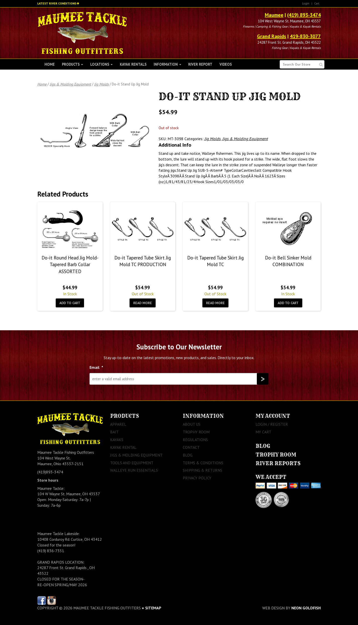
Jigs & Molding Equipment (70, 84)
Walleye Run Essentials (134, 470)
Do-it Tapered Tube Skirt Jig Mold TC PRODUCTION (142, 260)
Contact (191, 447)
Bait (114, 431)
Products (72, 64)
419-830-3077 (305, 36)
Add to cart (69, 303)
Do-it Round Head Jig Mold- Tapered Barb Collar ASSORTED (70, 264)
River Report (200, 64)
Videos (226, 64)
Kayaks (116, 439)
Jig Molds (101, 84)
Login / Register (272, 424)
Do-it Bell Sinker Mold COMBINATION (288, 260)
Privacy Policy (197, 477)
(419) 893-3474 (304, 15)
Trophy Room (196, 431)
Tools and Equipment (131, 462)
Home (50, 64)
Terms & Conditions (203, 462)
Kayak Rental (123, 447)
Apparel (118, 424)
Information (167, 64)
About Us (191, 424)
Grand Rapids (271, 36)
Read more (142, 303)
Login (305, 3)
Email (96, 367)
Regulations (195, 439)
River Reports (278, 463)
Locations (101, 64)
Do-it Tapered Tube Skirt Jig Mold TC (215, 260)
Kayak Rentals (133, 64)
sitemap (153, 607)
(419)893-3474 (50, 471)
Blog (187, 455)
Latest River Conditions (56, 3)
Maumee (274, 15)
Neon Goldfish (306, 607)
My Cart (263, 431)
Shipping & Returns (202, 470)
